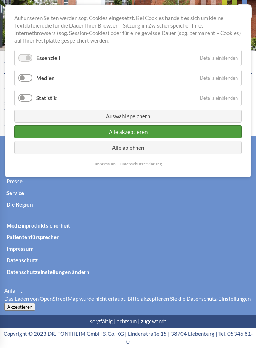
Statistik (46, 98)
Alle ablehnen (128, 147)
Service (15, 193)
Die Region (19, 204)
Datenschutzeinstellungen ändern (48, 272)
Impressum (20, 248)
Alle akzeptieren (128, 132)
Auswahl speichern (128, 116)
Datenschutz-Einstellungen (219, 298)
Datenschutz (22, 260)
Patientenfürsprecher (32, 237)
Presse (14, 181)
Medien (45, 78)
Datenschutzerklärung (141, 163)
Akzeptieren (19, 307)
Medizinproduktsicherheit (38, 225)
